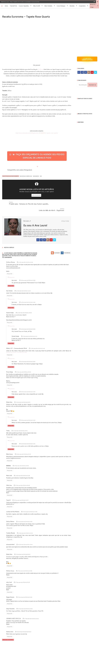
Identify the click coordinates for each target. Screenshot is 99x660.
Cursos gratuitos (87, 59)
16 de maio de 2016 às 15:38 (25, 538)
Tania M (8, 494)
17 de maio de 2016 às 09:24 (23, 548)
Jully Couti (9, 576)
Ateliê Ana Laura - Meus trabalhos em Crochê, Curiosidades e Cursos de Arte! (20, 1)
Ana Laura (14, 274)
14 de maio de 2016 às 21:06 (28, 413)
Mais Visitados (48, 6)
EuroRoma (40, 69)
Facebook (67, 246)
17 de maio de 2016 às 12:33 (30, 330)
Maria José (9, 469)
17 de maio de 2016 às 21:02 (25, 590)
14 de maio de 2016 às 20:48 (28, 274)
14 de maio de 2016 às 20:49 (28, 322)
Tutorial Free (13, 6)
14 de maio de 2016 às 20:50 (28, 355)
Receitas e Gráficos (26, 176)
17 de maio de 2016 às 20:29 (22, 576)
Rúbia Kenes (9, 447)
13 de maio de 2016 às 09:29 (23, 395)
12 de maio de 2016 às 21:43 (37, 342)
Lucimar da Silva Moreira (12, 505)
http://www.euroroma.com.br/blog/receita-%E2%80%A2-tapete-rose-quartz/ (36, 133)
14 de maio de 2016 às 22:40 (21, 459)
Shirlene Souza (10, 564)
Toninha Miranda (10, 526)
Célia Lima (9, 479)
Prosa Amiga (9, 365)
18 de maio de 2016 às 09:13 (24, 625)
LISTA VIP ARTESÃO (36, 195)
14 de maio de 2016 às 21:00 (28, 385)
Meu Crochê (36, 6)
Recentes (72, 6)
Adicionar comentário (8, 633)
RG (41, 176)
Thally (8, 424)
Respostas (12, 271)
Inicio (6, 6)
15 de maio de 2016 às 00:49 (22, 479)
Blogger (57, 246)
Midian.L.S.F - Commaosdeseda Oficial (16, 342)
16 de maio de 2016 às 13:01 (25, 526)
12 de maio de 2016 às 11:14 (23, 284)
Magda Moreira (10, 590)
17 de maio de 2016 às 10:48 (25, 564)
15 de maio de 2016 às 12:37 (21, 493)
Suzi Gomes (9, 284)
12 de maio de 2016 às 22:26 (23, 365)
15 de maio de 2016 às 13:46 (30, 505)
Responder (9, 267)
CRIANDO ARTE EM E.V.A (13, 612)
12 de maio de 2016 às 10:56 (25, 255)
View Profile (65, 214)
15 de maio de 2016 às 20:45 (25, 515)
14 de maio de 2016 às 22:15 (23, 447)
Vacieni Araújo (10, 306)
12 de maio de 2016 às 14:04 (24, 306)
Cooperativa (82, 6)
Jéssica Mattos (10, 515)
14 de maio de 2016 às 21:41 (28, 437)
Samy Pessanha (10, 602)
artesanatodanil (10, 538)
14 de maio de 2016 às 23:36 (22, 469)
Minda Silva (9, 395)
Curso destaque (61, 6)
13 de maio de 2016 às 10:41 (20, 424)
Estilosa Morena (10, 256)
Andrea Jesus (9, 625)
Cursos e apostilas (24, 6)
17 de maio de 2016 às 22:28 (25, 602)
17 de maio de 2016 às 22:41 (31, 612)
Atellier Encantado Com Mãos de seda (16, 346)
